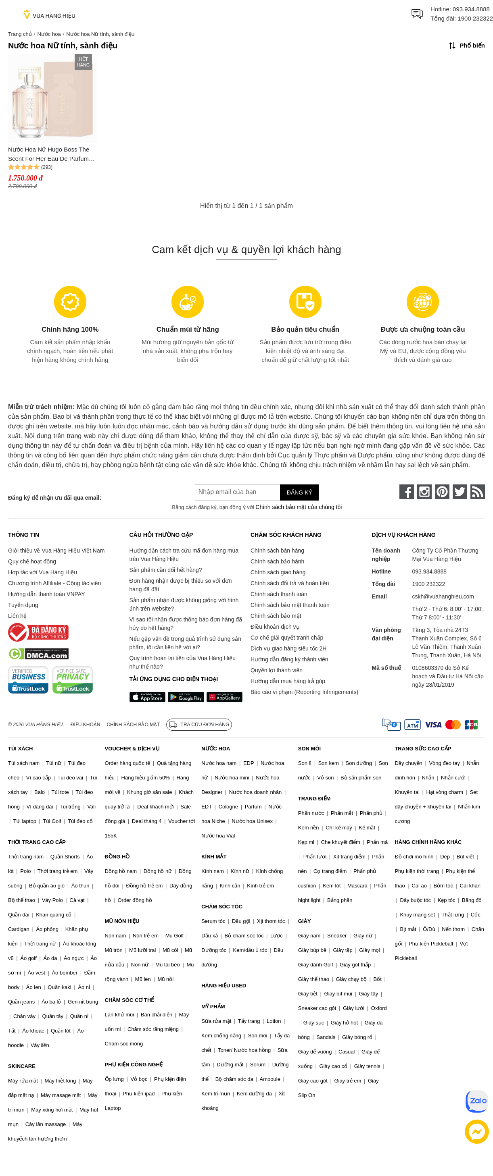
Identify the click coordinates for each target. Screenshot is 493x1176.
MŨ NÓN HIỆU (122, 921)
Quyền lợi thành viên (277, 670)
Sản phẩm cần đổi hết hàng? (166, 570)
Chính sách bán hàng (277, 550)
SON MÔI (309, 749)
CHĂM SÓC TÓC (221, 907)
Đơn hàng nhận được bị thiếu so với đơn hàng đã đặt (181, 585)
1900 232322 (475, 18)
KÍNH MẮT (213, 857)
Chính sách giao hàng (278, 572)
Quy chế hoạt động (32, 561)
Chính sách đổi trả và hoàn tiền (290, 583)
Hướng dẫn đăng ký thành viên (289, 659)
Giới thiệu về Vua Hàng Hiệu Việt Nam (56, 550)
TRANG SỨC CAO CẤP (423, 749)
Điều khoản (85, 724)
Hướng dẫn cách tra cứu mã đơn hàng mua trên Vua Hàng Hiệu (184, 554)
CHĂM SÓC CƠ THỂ (129, 1000)
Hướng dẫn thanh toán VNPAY (46, 594)
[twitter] (460, 491)
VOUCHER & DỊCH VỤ (132, 749)
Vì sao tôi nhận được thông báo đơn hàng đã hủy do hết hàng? (186, 623)
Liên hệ (17, 616)
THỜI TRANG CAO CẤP (37, 842)
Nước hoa (49, 34)
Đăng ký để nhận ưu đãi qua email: (54, 498)
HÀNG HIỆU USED (223, 986)
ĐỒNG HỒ (117, 857)
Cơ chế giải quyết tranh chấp (287, 637)
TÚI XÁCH (20, 749)
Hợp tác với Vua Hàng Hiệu (42, 572)
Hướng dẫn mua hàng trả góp (288, 681)
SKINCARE (22, 1066)
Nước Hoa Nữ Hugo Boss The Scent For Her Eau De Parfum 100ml (48, 154)
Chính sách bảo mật (276, 616)
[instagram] (424, 491)
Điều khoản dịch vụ (275, 626)
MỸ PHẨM (213, 1007)
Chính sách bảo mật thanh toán (290, 605)
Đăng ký (299, 492)
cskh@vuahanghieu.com (443, 596)
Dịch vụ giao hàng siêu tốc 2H (288, 648)
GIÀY (304, 921)
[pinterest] (442, 491)
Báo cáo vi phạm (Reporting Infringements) (304, 692)
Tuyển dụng (23, 605)
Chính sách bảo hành (277, 561)
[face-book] (406, 491)
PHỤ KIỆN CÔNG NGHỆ (134, 1065)
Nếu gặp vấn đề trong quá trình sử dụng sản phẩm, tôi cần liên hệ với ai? (185, 643)
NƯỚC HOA (215, 749)
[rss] (477, 491)
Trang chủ (20, 34)
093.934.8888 (471, 9)
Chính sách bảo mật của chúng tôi (298, 507)
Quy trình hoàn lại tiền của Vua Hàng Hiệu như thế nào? (183, 662)
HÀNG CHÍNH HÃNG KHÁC (428, 842)
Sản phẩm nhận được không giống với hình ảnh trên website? (184, 604)
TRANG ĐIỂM (314, 799)
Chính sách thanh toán (279, 594)
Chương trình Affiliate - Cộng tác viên (54, 583)
